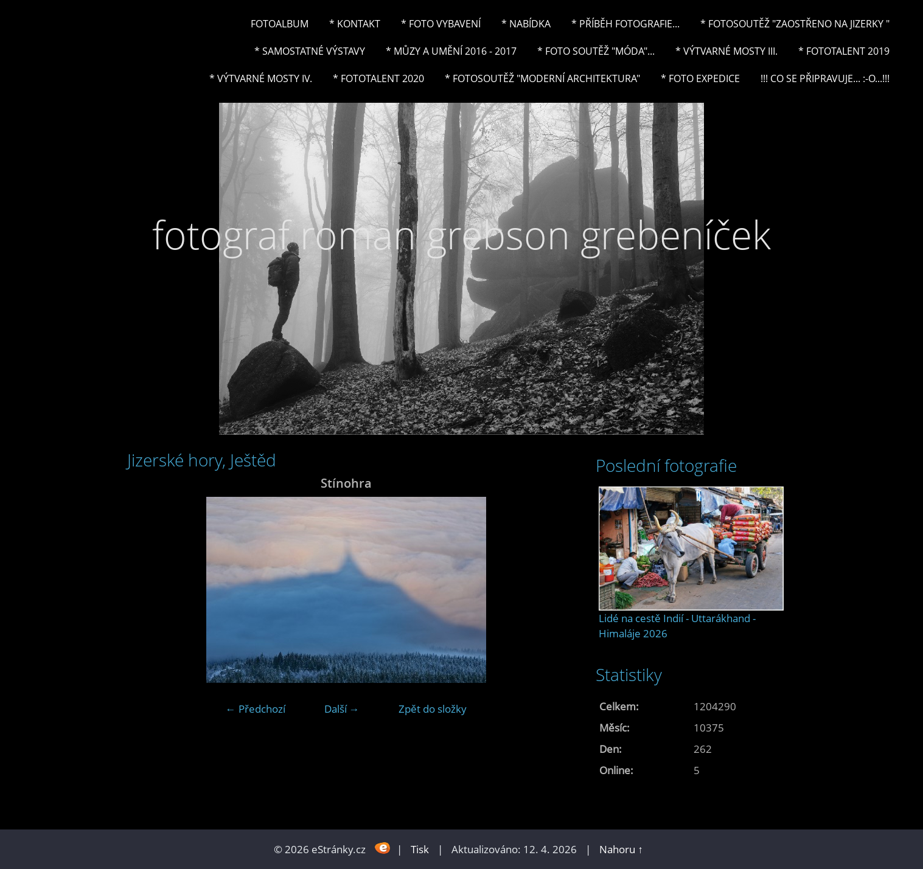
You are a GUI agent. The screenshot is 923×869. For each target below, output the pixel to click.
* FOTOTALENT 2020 (378, 78)
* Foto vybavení (441, 23)
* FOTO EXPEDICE (700, 78)
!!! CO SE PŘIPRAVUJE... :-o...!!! (825, 78)
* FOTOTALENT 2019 (844, 51)
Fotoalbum (279, 23)
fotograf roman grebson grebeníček (461, 234)
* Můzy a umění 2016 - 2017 (451, 51)
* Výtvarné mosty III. (726, 51)
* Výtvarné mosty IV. (260, 78)
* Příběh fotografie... (625, 23)
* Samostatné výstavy (309, 51)
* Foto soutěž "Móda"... (596, 51)
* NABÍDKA (526, 23)
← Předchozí (255, 709)
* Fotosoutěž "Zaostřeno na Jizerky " (795, 23)
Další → (342, 709)
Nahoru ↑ (621, 849)
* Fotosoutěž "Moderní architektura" (542, 78)
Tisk (420, 849)
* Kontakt (354, 23)
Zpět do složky (433, 709)
